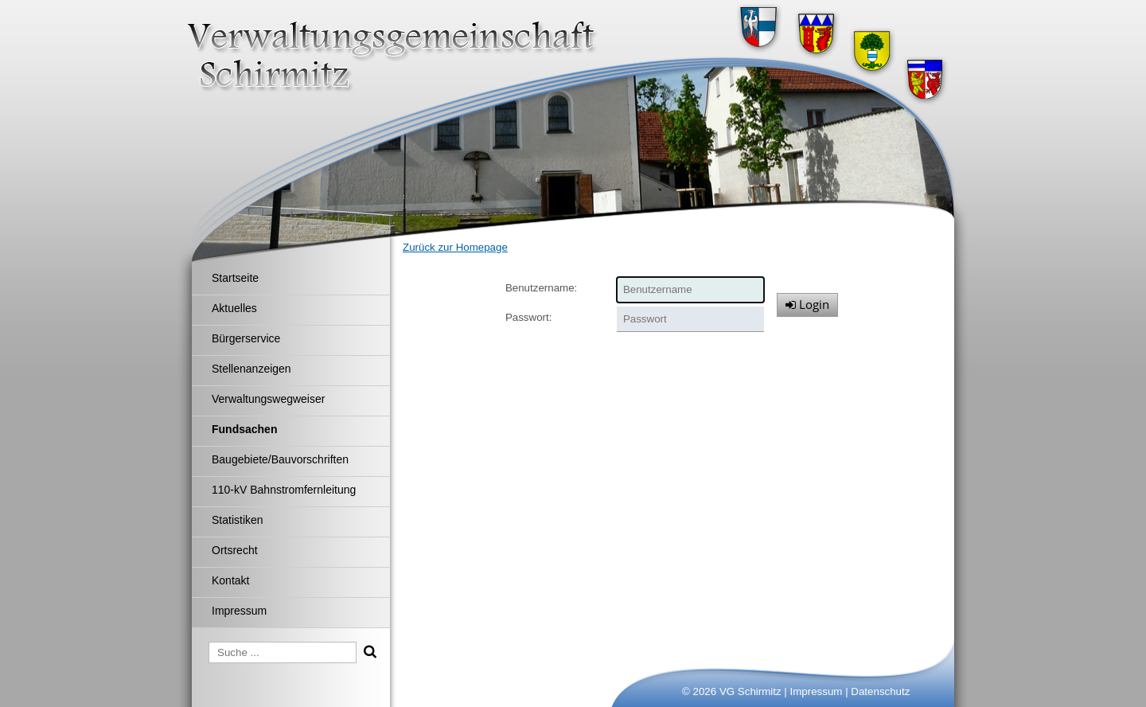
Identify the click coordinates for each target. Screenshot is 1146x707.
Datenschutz (880, 691)
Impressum (816, 691)
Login (807, 304)
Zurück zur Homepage (455, 247)
